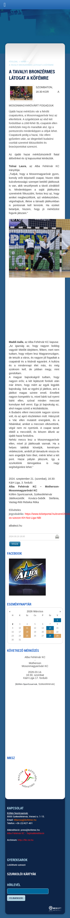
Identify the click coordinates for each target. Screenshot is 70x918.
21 (50, 632)
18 (27, 632)
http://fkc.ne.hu (25, 840)
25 (27, 636)
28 (50, 636)
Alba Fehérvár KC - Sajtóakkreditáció (25, 833)
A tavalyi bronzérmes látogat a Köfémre (31, 65)
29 (57, 636)
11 (27, 628)
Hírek (24, 61)
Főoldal (13, 61)
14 (50, 628)
